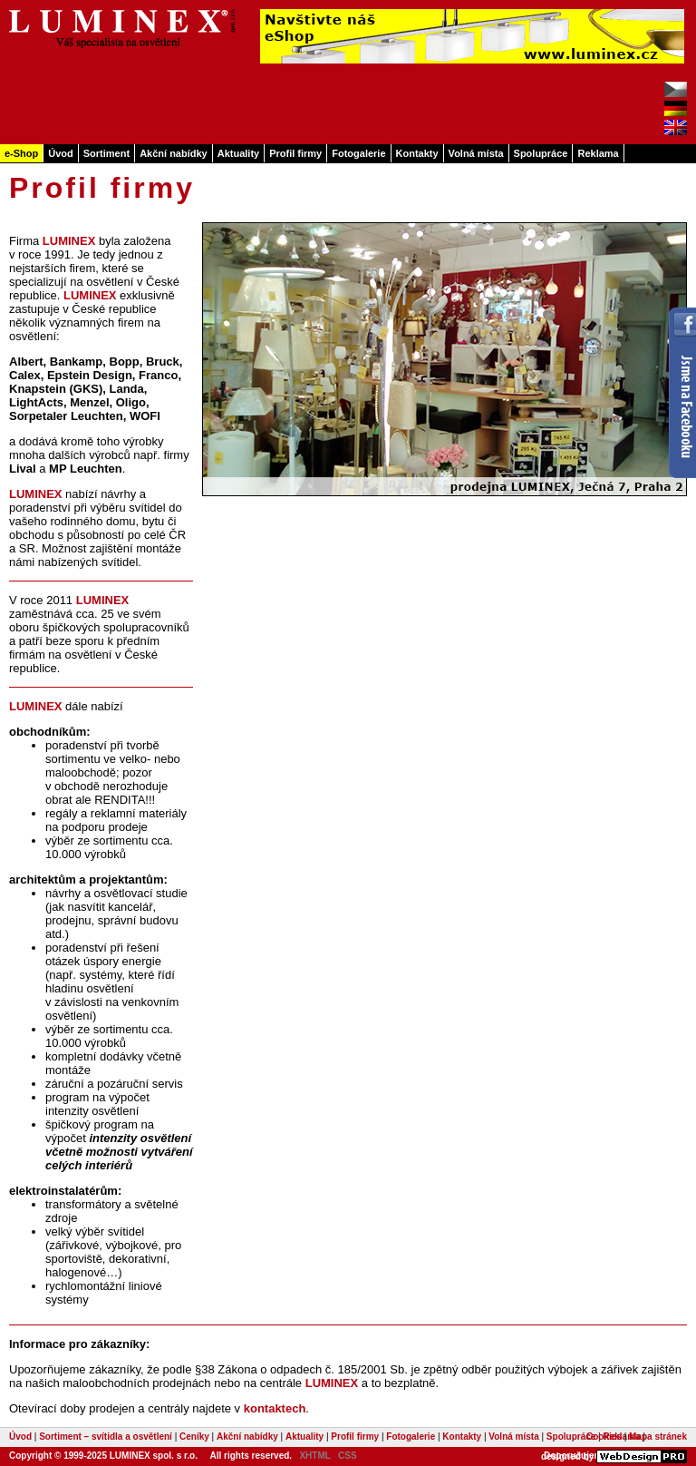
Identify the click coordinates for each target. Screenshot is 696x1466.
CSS (347, 1456)
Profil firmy (295, 153)
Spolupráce (541, 153)
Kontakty (417, 153)
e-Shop (21, 153)
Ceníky (194, 1437)
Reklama (597, 153)
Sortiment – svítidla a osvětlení (105, 1437)
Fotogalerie (358, 153)
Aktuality (238, 153)
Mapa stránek (658, 1437)
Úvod (60, 153)
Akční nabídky (174, 153)
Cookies (604, 1437)
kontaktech (275, 1408)
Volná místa (476, 153)
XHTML (314, 1456)
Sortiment (106, 153)
